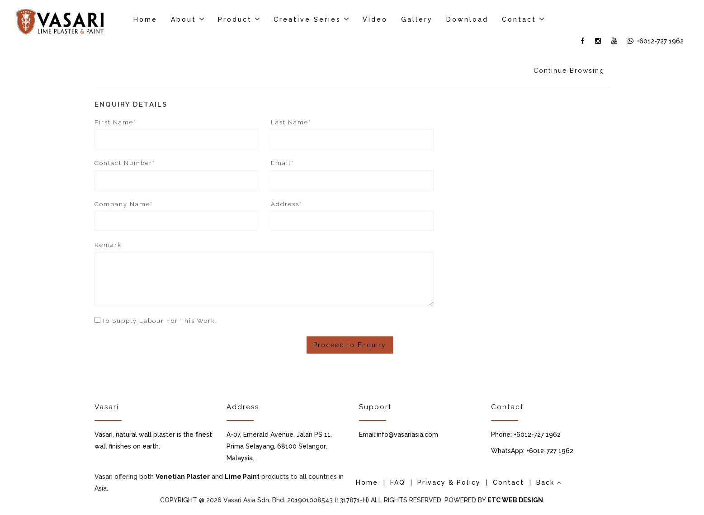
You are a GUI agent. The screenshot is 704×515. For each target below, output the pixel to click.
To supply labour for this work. (159, 320)
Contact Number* (124, 163)
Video (375, 19)
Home (145, 19)
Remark (108, 244)
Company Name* (123, 204)
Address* (286, 204)
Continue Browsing (569, 70)
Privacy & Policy (449, 482)
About (183, 19)
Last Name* (291, 122)
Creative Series (307, 19)
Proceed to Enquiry (349, 345)
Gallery (417, 19)
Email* (282, 163)
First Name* (115, 122)
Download (467, 19)
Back (549, 482)
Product (235, 19)
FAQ (397, 482)
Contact (519, 19)
